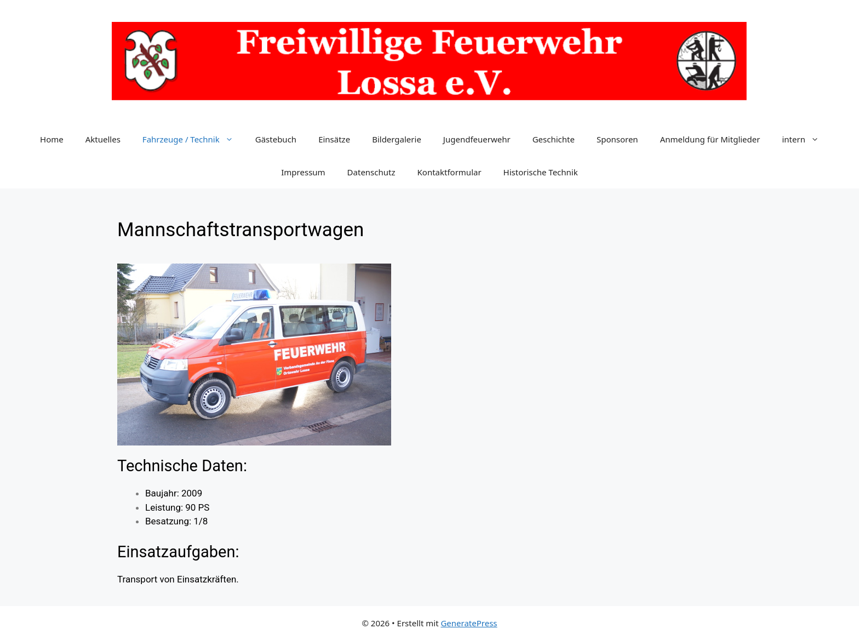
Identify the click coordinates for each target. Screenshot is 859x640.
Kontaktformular (449, 172)
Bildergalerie (396, 139)
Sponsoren (617, 139)
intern (805, 139)
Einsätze (334, 139)
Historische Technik (540, 172)
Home (52, 139)
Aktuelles (103, 139)
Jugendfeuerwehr (477, 139)
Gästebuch (275, 139)
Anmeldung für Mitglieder (710, 139)
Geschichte (553, 139)
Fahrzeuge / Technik (193, 139)
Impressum (303, 172)
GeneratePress (468, 623)
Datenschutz (371, 172)
